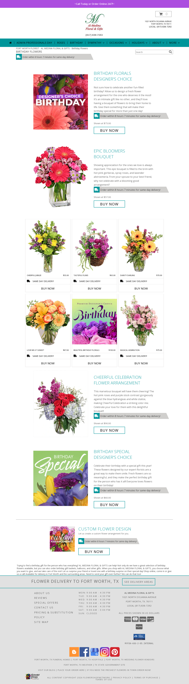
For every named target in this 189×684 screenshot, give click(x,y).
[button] (163, 14)
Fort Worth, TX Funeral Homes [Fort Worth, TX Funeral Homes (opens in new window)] (53, 659)
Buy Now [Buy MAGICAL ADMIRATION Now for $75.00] (141, 363)
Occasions (118, 42)
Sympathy (96, 42)
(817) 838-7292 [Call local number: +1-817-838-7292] (164, 26)
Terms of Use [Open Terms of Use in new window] (104, 679)
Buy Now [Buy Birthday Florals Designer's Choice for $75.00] (109, 130)
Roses (61, 42)
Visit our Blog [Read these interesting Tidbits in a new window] (47, 670)
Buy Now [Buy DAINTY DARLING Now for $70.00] (141, 288)
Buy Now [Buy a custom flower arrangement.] (94, 551)
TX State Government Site (110, 664)
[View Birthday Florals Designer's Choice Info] (62, 101)
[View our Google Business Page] (94, 655)
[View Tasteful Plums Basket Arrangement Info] (94, 246)
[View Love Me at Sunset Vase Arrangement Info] (47, 321)
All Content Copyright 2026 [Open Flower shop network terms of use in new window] (65, 677)
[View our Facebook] (84, 655)
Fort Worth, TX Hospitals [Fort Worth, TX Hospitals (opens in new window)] (88, 659)
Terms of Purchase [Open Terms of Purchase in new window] (146, 677)
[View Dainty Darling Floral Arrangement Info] (141, 246)
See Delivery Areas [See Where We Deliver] (138, 582)
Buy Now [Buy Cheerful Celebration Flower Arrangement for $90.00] (109, 430)
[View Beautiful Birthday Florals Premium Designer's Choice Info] (94, 321)
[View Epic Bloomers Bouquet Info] (62, 177)
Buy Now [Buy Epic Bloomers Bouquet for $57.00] (109, 204)
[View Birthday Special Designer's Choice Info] (62, 478)
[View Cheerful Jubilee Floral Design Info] (47, 246)
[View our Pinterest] (115, 655)
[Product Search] (151, 52)
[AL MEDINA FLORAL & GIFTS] (94, 24)
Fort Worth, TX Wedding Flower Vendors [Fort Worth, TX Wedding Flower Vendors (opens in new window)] (130, 659)
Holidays (140, 42)
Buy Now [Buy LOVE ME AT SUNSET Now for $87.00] (48, 363)
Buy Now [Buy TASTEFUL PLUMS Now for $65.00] (94, 288)
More (174, 42)
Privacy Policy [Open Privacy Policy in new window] (122, 677)
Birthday (76, 42)
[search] (170, 52)
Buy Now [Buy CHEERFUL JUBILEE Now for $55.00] (48, 288)
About (158, 42)
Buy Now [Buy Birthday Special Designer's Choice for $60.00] (109, 504)
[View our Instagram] (104, 655)
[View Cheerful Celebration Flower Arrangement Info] (62, 403)
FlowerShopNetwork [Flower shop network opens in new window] (96, 677)
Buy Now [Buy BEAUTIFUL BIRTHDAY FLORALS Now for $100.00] (94, 363)
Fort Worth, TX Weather (78, 664)
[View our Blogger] (74, 655)
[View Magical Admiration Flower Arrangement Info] (141, 321)
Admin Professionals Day (34, 42)
